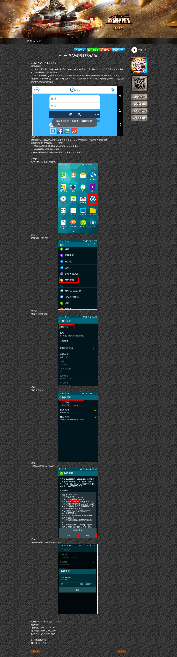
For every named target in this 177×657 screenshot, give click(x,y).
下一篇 (121, 651)
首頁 (29, 41)
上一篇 (35, 651)
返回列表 (142, 50)
